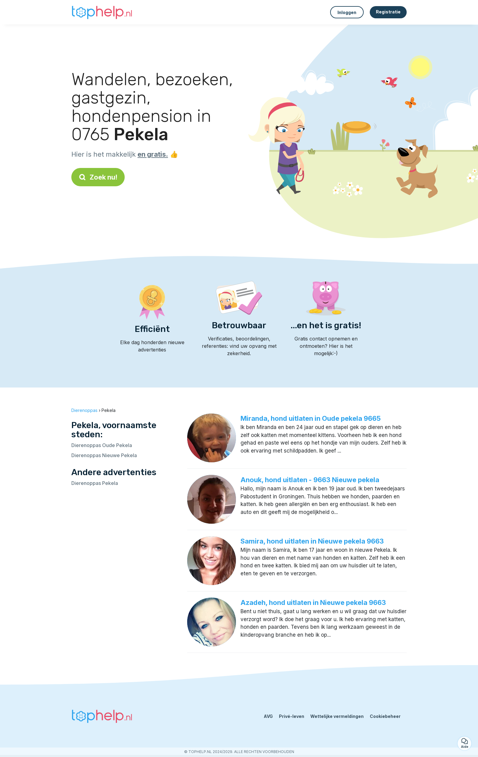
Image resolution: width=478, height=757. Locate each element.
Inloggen (346, 12)
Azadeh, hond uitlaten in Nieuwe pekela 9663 (313, 602)
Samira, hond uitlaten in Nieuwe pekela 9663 (312, 541)
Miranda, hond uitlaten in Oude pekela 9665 (311, 418)
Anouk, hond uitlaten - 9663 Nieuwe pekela (310, 480)
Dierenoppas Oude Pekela (101, 445)
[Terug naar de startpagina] (101, 12)
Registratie (388, 11)
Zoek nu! (98, 177)
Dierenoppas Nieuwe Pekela (104, 455)
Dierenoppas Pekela (94, 483)
